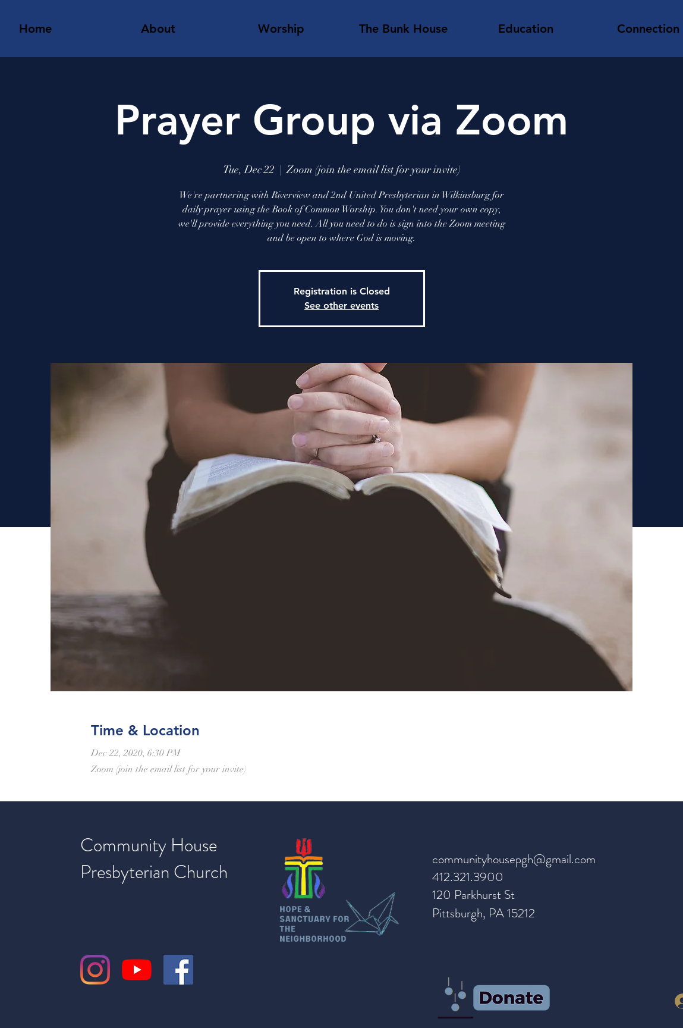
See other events (341, 305)
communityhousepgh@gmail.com (514, 859)
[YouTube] (137, 970)
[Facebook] (178, 970)
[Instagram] (95, 970)
